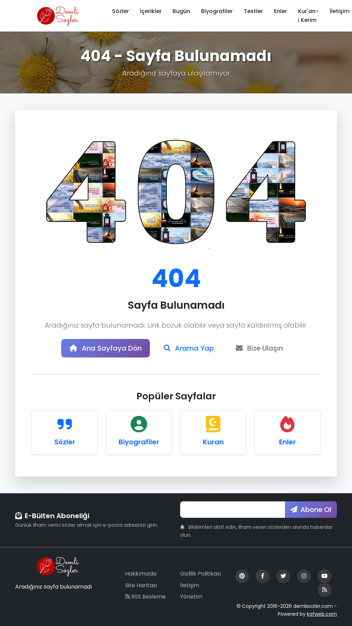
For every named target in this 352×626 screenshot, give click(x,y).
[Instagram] (304, 576)
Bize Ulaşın (259, 348)
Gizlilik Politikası (200, 574)
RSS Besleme (145, 597)
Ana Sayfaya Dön (105, 348)
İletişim (189, 585)
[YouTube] (324, 576)
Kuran (213, 442)
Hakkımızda (140, 574)
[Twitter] (283, 576)
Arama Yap (189, 348)
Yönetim (191, 597)
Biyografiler (217, 11)
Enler (280, 11)
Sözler (120, 11)
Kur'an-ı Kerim (308, 15)
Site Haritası (141, 585)
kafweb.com (322, 614)
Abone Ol (310, 509)
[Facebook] (263, 576)
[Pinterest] (242, 576)
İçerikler (151, 11)
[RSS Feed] (324, 590)
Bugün (181, 11)
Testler (253, 11)
